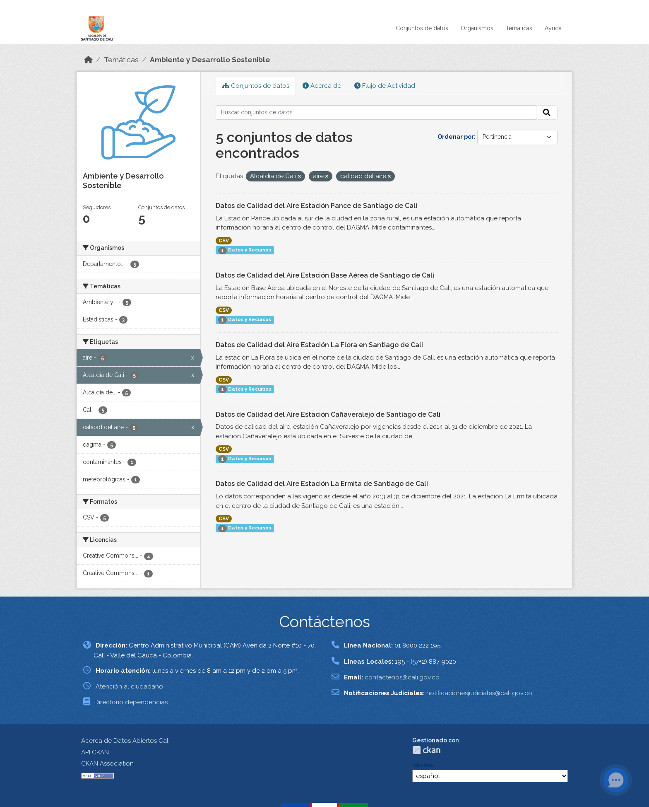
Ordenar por (455, 136)
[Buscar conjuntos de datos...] (376, 112)
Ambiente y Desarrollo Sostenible (210, 60)
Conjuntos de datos (422, 28)
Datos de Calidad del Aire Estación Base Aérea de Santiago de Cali (325, 275)
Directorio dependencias (131, 702)
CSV (224, 241)
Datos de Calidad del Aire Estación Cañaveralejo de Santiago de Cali (328, 414)
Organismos (477, 28)
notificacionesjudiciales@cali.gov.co (479, 693)
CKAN (426, 750)
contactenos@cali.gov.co (402, 677)
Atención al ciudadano (129, 686)
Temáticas (519, 28)
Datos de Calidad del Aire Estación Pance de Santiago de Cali (316, 206)
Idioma (422, 765)
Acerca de (322, 85)
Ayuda (553, 28)
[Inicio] (88, 60)
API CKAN (95, 752)
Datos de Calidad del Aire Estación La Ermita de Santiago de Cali (322, 484)
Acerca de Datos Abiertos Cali (125, 740)
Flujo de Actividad (384, 85)
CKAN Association (107, 763)
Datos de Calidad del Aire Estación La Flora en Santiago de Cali (319, 345)
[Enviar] (547, 112)
